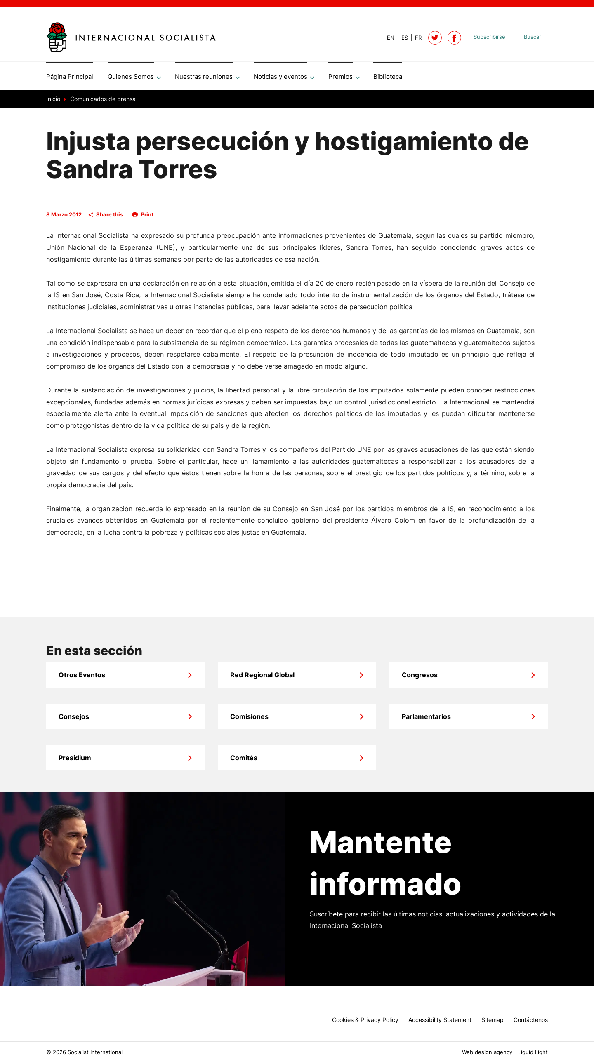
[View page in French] (415, 38)
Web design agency (487, 1052)
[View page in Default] (387, 38)
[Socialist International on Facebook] (454, 38)
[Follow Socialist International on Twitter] (435, 38)
